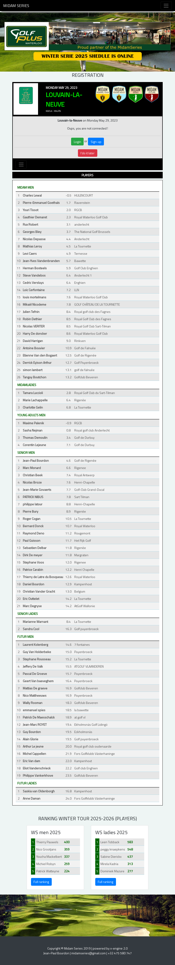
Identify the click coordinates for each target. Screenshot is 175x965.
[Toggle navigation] (166, 6)
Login (77, 141)
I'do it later (87, 153)
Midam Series (16, 5)
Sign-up (96, 141)
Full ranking (41, 881)
